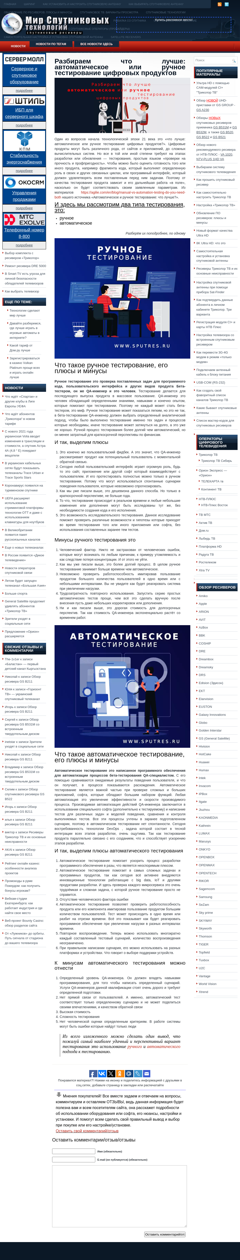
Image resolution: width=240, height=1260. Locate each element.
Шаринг (29, 4)
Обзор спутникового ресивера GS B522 (24, 794)
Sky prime (206, 912)
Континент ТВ (211, 489)
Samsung (205, 897)
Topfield (204, 952)
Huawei (204, 762)
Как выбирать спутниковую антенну (156, 4)
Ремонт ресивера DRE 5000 (25, 266)
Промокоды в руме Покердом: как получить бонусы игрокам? (22, 885)
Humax (204, 770)
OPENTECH (207, 873)
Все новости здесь (96, 44)
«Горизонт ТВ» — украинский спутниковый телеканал (23, 694)
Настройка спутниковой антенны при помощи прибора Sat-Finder (213, 287)
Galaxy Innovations (212, 715)
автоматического (163, 1046)
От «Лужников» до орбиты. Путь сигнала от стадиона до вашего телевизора (25, 938)
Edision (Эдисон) (211, 683)
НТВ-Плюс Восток (214, 505)
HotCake (205, 754)
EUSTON (205, 707)
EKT (202, 691)
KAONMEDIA (208, 817)
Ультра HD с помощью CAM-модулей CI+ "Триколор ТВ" (212, 87)
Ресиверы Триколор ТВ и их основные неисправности (25, 836)
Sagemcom (207, 889)
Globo (203, 722)
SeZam (204, 904)
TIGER (203, 944)
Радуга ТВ (206, 554)
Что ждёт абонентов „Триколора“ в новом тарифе (20, 418)
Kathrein (205, 825)
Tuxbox (204, 960)
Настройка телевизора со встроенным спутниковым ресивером (215, 339)
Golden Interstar (210, 730)
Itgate (203, 801)
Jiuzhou (204, 809)
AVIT (202, 620)
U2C (202, 968)
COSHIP (205, 643)
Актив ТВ (205, 523)
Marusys (205, 841)
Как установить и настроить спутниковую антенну (82, 4)
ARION (204, 612)
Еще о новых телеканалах (24, 547)
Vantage (204, 976)
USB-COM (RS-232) (210, 382)
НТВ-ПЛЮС (207, 499)
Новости (18, 46)
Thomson (205, 936)
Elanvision (206, 699)
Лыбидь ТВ (207, 538)
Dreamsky (206, 667)
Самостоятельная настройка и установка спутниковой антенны (213, 255)
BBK (202, 635)
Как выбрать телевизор (22, 291)
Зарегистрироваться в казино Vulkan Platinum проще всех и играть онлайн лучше (25, 367)
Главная (10, 4)
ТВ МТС (205, 515)
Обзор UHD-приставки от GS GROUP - (215, 105)
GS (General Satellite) (214, 738)
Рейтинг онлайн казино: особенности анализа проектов (22, 868)
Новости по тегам (51, 44)
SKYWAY (205, 920)
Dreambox (206, 659)
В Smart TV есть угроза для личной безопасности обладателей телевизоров (25, 278)
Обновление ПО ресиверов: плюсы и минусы (211, 217)
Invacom (205, 786)
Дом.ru (204, 530)
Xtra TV (204, 570)
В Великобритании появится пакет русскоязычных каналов (22, 534)
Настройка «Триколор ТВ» (215, 205)
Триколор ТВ (208, 455)
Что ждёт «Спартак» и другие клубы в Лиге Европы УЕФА (21, 401)
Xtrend (203, 992)
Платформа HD (210, 546)
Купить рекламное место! (174, 20)
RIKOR (204, 881)
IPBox (203, 794)
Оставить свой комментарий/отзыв (87, 1131)
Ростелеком (207, 562)
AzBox (203, 627)
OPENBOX (207, 857)
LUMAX (204, 833)
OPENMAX (207, 865)
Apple (203, 604)
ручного (135, 1046)
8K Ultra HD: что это (210, 243)
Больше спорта (16, 593)
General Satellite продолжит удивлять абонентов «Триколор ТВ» (25, 606)
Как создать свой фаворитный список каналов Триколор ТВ (212, 395)
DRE (202, 651)
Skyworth (205, 928)
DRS (202, 675)
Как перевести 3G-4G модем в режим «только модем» (214, 357)
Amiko (203, 596)
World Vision (207, 984)
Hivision (204, 746)
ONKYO (204, 849)
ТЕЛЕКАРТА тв (212, 481)
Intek (202, 778)
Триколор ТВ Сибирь (216, 461)
